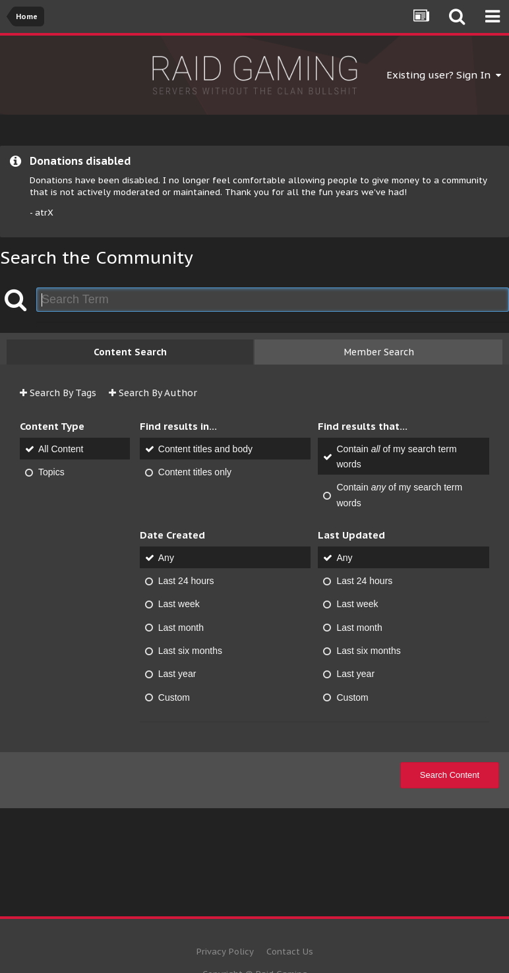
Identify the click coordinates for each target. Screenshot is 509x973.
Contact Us (289, 951)
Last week (179, 604)
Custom (174, 697)
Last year (177, 674)
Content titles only (194, 472)
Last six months (190, 650)
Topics (51, 472)
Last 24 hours (186, 580)
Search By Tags (58, 393)
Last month (181, 627)
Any (166, 557)
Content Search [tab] (130, 352)
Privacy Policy (225, 951)
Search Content (449, 775)
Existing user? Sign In (443, 75)
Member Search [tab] (379, 352)
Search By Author (153, 393)
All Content (60, 449)
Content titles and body (205, 449)
